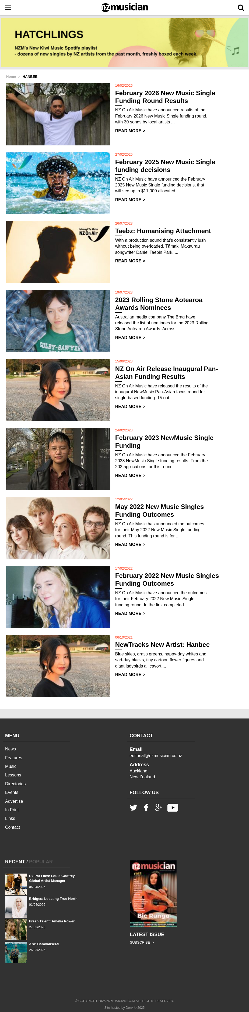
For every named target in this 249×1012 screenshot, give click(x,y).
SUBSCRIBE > (142, 942)
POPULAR (41, 861)
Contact (12, 827)
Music (10, 766)
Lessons (13, 775)
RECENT (15, 861)
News (10, 749)
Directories (15, 784)
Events (11, 792)
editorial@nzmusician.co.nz (156, 755)
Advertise (14, 801)
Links (10, 818)
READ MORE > (130, 131)
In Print (12, 810)
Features (13, 758)
